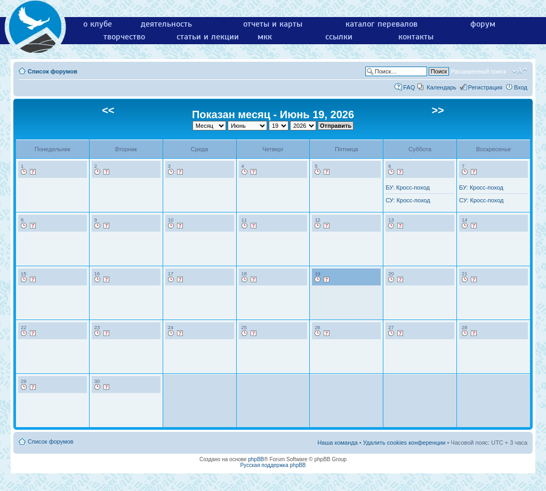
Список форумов (52, 71)
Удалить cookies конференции (404, 442)
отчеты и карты (272, 24)
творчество (124, 36)
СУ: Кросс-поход (408, 200)
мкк (265, 36)
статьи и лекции (207, 36)
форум (482, 24)
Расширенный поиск (478, 71)
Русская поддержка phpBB (273, 465)
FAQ (409, 87)
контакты (415, 36)
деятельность (166, 24)
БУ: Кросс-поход (408, 187)
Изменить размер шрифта (519, 71)
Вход (520, 87)
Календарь (441, 87)
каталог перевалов (381, 24)
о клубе (97, 24)
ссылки (338, 36)
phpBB (256, 459)
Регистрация (485, 87)
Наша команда (337, 442)
